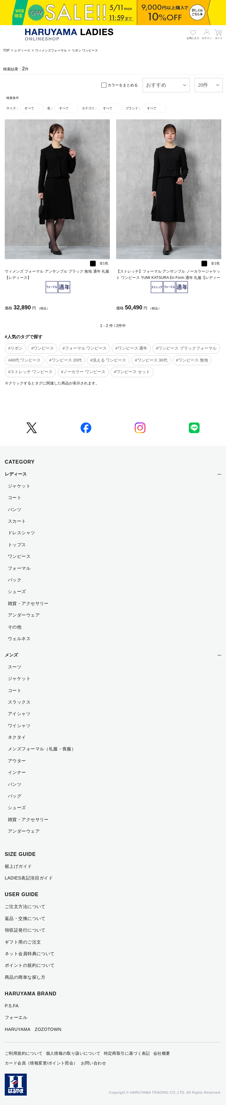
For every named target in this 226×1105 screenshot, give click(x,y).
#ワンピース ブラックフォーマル (186, 348)
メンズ (11, 654)
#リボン (15, 348)
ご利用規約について (24, 1053)
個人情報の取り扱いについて (73, 1053)
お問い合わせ (93, 1063)
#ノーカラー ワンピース (83, 371)
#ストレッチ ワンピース (30, 371)
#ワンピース (42, 348)
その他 (14, 626)
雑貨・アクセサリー (28, 603)
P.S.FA (12, 1005)
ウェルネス (19, 638)
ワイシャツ (19, 725)
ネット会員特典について (30, 953)
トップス (17, 544)
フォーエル (16, 1017)
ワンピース (19, 556)
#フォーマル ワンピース (84, 348)
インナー (17, 772)
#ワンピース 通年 (131, 348)
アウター (17, 760)
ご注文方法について (25, 906)
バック (14, 579)
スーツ (14, 666)
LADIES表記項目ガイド (29, 877)
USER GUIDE (22, 894)
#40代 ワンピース (24, 360)
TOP (6, 50)
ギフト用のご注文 (23, 941)
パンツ (14, 509)
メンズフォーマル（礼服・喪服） (42, 748)
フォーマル (19, 568)
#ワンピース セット (132, 371)
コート (14, 497)
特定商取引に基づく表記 (127, 1053)
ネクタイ (17, 737)
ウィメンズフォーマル (51, 50)
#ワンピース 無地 (192, 360)
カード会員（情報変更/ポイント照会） (41, 1063)
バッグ (14, 795)
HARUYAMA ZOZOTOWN (33, 1029)
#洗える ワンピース (108, 360)
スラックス (19, 702)
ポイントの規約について (30, 965)
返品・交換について (25, 918)
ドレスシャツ (21, 532)
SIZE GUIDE (20, 854)
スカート (17, 521)
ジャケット (19, 485)
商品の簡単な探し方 (25, 977)
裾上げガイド (18, 866)
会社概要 (161, 1053)
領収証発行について (25, 930)
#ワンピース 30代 (151, 360)
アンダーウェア (24, 615)
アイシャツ (19, 713)
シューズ (17, 591)
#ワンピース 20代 (65, 360)
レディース (22, 50)
